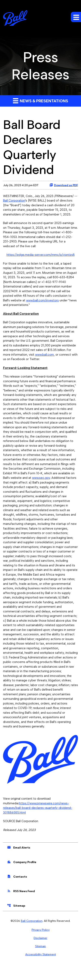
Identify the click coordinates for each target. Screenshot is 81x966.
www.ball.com (44, 354)
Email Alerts (18, 847)
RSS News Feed (21, 891)
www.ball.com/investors (42, 300)
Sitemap (16, 905)
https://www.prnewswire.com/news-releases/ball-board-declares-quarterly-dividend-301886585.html (37, 807)
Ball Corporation (14, 200)
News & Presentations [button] (40, 100)
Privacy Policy (41, 929)
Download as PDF (63, 185)
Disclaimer (40, 938)
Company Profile (21, 862)
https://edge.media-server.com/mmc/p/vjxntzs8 (41, 255)
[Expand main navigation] (76, 17)
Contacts (17, 876)
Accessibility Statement (40, 954)
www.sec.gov (41, 478)
